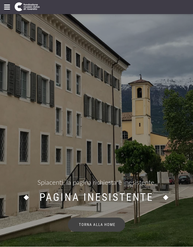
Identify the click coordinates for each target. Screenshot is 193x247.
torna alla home (96, 224)
